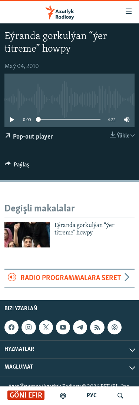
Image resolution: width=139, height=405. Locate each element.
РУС (92, 396)
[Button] (17, 166)
